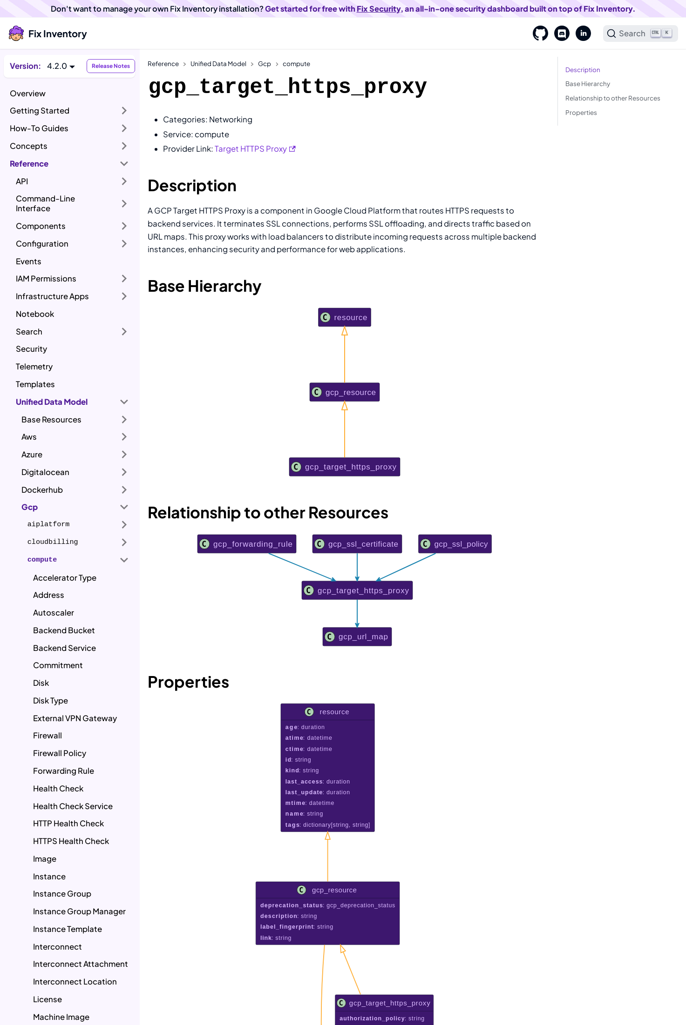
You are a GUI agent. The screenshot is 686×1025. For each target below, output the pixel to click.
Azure (31, 454)
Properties (581, 112)
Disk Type (50, 700)
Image (44, 859)
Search (29, 331)
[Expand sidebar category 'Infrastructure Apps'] (124, 296)
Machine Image (61, 1017)
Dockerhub (42, 490)
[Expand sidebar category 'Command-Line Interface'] (124, 203)
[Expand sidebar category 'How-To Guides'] (124, 128)
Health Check (58, 788)
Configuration (42, 243)
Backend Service (64, 648)
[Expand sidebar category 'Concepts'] (124, 146)
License (47, 999)
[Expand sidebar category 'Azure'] (124, 454)
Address (48, 595)
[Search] (641, 33)
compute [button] (42, 560)
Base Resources (51, 419)
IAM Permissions (46, 278)
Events (28, 261)
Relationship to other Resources (612, 98)
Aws (29, 437)
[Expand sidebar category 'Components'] (124, 226)
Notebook (35, 314)
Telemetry (34, 366)
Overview (28, 93)
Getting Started (39, 110)
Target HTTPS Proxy (255, 149)
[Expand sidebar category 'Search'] (124, 331)
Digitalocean (45, 472)
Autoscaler (53, 612)
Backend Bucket (64, 630)
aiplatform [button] (48, 524)
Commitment (58, 665)
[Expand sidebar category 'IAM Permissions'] (124, 279)
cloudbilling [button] (52, 542)
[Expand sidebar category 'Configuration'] (124, 244)
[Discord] (559, 33)
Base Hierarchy (587, 83)
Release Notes (111, 65)
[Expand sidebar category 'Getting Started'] (124, 111)
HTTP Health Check (68, 823)
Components (41, 226)
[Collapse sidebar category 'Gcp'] (124, 507)
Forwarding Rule (63, 771)
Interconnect (57, 946)
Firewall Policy (59, 753)
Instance (49, 876)
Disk (41, 683)
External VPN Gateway (75, 718)
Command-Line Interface (45, 203)
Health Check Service (73, 806)
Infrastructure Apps (52, 296)
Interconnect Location (75, 981)
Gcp (29, 507)
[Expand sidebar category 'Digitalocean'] (124, 472)
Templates (35, 384)
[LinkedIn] (580, 33)
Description (582, 70)
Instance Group (62, 893)
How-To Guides (39, 128)
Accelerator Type (64, 578)
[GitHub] (537, 33)
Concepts (29, 146)
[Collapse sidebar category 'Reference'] (124, 163)
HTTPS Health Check (71, 841)
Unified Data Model (52, 402)
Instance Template (67, 929)
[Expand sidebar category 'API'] (124, 181)
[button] (61, 66)
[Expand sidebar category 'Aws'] (124, 437)
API (22, 181)
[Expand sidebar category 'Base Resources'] (124, 419)
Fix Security (379, 8)
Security (31, 349)
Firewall (47, 735)
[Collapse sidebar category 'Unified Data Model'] (124, 401)
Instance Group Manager (79, 911)
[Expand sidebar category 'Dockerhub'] (124, 489)
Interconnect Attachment (80, 964)
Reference (29, 163)
